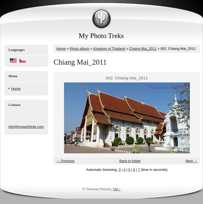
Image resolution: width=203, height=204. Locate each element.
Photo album (79, 49)
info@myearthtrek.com (26, 127)
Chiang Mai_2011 (142, 49)
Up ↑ (116, 189)
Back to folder (130, 161)
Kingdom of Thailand (109, 49)
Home (16, 89)
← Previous (65, 161)
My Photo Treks (101, 36)
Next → (191, 161)
